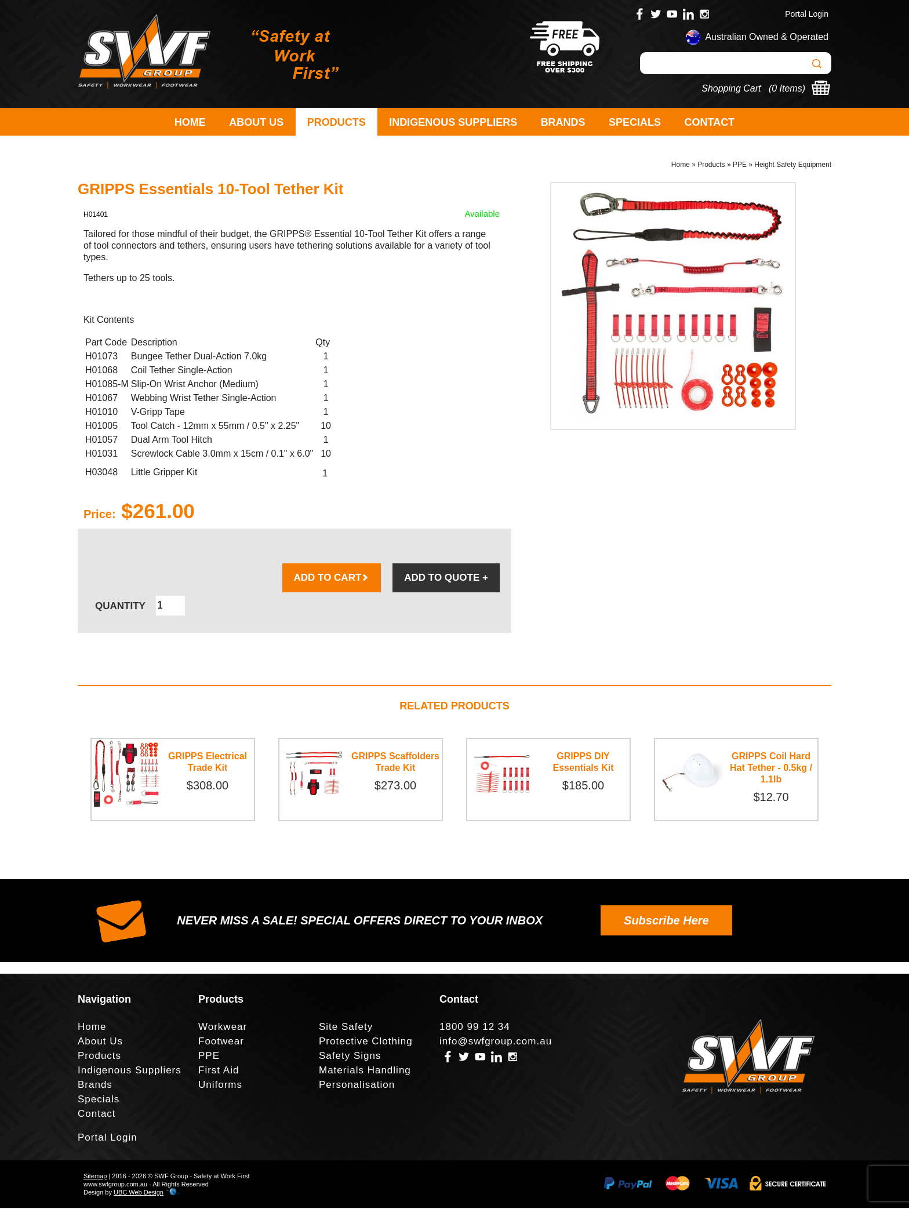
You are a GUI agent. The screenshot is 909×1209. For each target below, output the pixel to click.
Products (336, 122)
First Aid (218, 1071)
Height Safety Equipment (792, 166)
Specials (635, 122)
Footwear (221, 1042)
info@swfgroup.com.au (495, 1042)
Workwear (222, 1027)
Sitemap (95, 1177)
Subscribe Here (666, 921)
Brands (563, 122)
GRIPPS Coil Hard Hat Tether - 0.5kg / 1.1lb (771, 768)
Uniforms (220, 1085)
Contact (710, 122)
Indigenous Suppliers (453, 122)
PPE (740, 166)
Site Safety (346, 1027)
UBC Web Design (138, 1193)
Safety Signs (350, 1056)
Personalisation (357, 1085)
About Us (256, 122)
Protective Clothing (366, 1042)
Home (190, 122)
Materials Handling (365, 1071)
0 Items (787, 88)
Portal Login (806, 14)
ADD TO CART (332, 578)
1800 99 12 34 (474, 1027)
